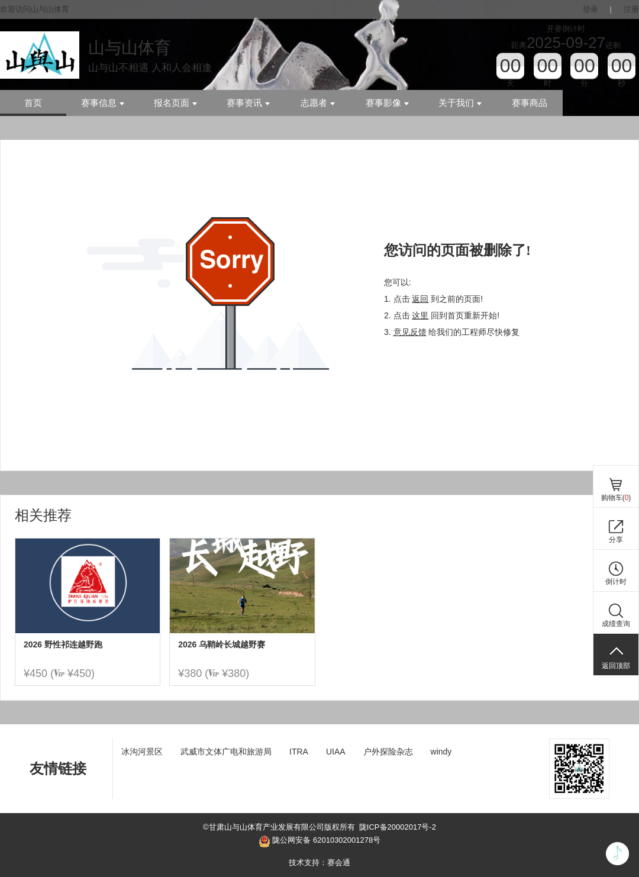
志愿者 (318, 103)
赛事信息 (102, 103)
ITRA (298, 751)
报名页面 (175, 103)
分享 (616, 540)
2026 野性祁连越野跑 (63, 644)
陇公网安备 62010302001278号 (319, 841)
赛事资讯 (248, 103)
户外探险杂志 (388, 751)
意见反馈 (410, 332)
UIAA (336, 751)
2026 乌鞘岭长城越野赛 (221, 644)
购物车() (616, 498)
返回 (420, 299)
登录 (590, 9)
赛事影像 (387, 103)
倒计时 (616, 582)
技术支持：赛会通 (319, 862)
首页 (33, 103)
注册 (631, 9)
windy (441, 751)
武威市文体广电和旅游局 (226, 751)
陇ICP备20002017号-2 (397, 827)
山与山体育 (129, 47)
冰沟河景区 (142, 751)
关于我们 (460, 103)
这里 (420, 315)
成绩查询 (616, 624)
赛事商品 (529, 103)
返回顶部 (616, 666)
